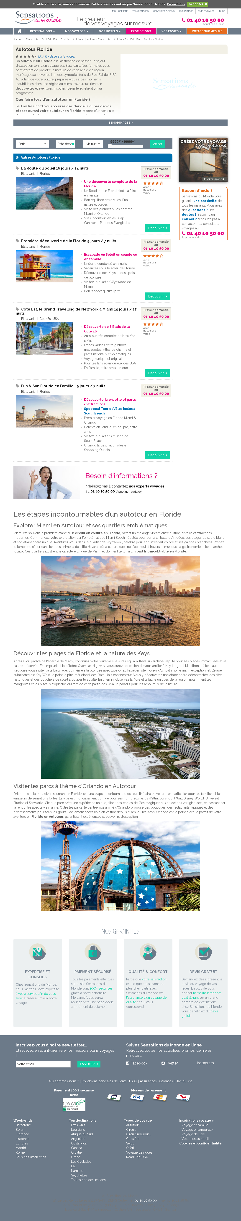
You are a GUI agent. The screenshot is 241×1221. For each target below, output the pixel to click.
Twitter (172, 1063)
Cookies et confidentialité (200, 1143)
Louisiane (78, 1129)
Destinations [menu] (42, 31)
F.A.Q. (133, 1081)
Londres (22, 1143)
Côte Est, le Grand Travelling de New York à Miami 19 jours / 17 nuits (76, 311)
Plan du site (183, 1081)
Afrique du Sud (82, 1134)
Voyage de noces (139, 1152)
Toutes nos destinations (88, 1180)
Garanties (166, 1081)
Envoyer (87, 1064)
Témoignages (140, 11)
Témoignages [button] (120, 122)
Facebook (139, 1063)
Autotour (132, 1125)
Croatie (76, 1152)
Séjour (131, 1143)
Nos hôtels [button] (110, 31)
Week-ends (22, 1120)
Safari (130, 1148)
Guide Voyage (206, 11)
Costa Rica (79, 1143)
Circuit (131, 1129)
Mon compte (120, 11)
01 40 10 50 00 (205, 20)
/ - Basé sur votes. (56, 56)
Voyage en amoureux (197, 1129)
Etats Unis (78, 1125)
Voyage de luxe (193, 1134)
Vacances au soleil (195, 1139)
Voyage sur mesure (207, 31)
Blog (222, 11)
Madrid (21, 1148)
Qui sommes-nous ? (64, 1081)
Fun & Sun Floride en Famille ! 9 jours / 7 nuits (63, 386)
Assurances (148, 1081)
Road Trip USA (137, 1157)
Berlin (20, 1129)
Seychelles (79, 1175)
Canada (76, 1148)
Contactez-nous (163, 11)
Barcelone (23, 1125)
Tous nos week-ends (31, 1157)
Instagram (205, 1063)
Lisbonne (22, 1139)
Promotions (141, 31)
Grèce (75, 1157)
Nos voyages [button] (76, 31)
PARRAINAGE (186, 11)
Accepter (196, 4)
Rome (20, 1152)
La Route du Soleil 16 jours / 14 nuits (55, 168)
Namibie (77, 1171)
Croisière (132, 1139)
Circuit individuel (138, 1134)
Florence (22, 1134)
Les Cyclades (81, 1161)
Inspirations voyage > (196, 1120)
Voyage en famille (195, 1125)
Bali (73, 1166)
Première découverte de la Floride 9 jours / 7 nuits (68, 241)
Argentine (78, 1139)
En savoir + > (176, 4)
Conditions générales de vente (104, 1081)
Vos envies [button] (172, 31)
